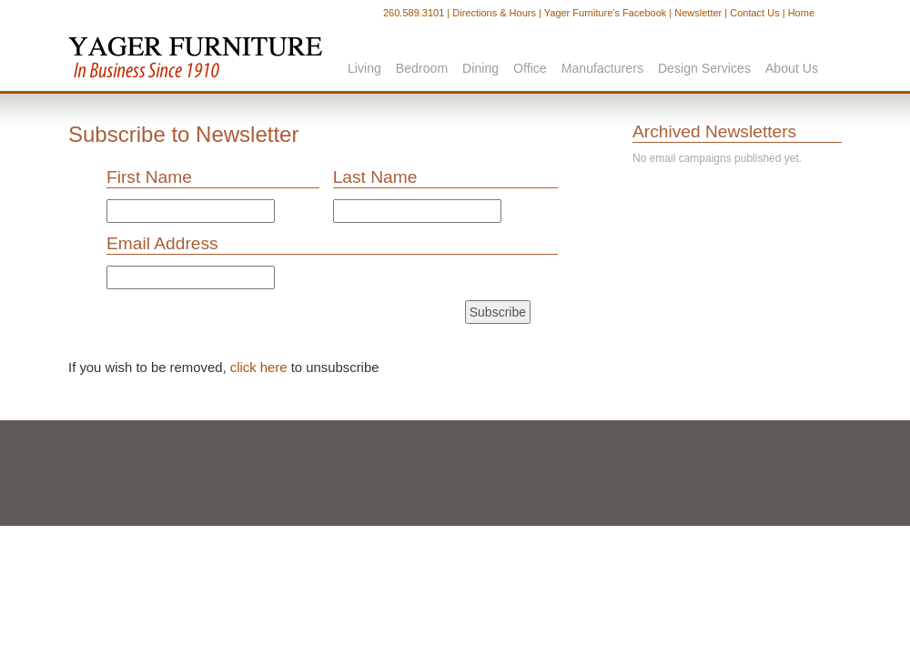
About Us (791, 68)
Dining (480, 68)
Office (530, 68)
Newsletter (698, 12)
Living (364, 68)
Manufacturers (602, 68)
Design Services (704, 68)
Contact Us (754, 12)
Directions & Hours (494, 12)
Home (801, 12)
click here (259, 367)
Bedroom (422, 68)
